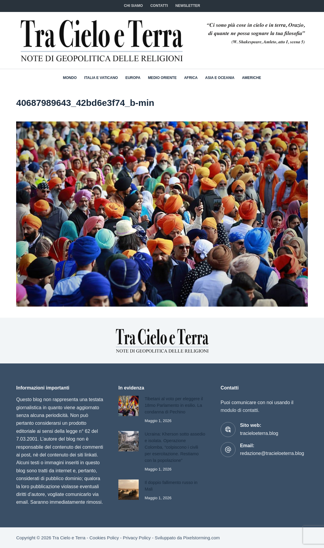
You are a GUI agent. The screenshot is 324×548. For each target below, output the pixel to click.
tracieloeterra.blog (259, 433)
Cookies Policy (104, 537)
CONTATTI (159, 6)
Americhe (251, 78)
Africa (191, 78)
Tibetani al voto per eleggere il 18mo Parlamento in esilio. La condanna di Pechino (174, 405)
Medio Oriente (162, 78)
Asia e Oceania (219, 78)
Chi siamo (133, 6)
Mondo (70, 78)
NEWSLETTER (187, 6)
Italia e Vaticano (101, 78)
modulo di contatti (239, 410)
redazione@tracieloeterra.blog (272, 453)
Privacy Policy (137, 537)
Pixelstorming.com (201, 537)
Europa (132, 78)
